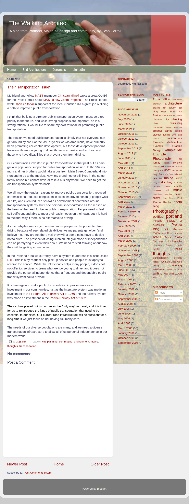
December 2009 (127, 221)
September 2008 (128, 255)
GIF (155, 170)
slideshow (158, 245)
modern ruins (161, 186)
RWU (157, 237)
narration (157, 194)
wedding (177, 265)
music (177, 190)
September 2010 (128, 196)
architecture (173, 103)
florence (177, 162)
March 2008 (125, 265)
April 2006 (124, 323)
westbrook (158, 269)
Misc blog (166, 182)
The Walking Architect (38, 23)
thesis (178, 248)
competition (158, 127)
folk (162, 166)
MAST (39, 95)
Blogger (101, 488)
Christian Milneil (68, 95)
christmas (157, 119)
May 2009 (124, 231)
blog (155, 111)
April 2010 (124, 201)
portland (174, 216)
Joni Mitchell (175, 174)
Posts (160, 292)
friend (168, 166)
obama (157, 198)
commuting (65, 341)
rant (166, 229)
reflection (177, 229)
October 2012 (126, 138)
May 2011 (124, 163)
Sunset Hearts (174, 245)
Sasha (167, 237)
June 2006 (124, 313)
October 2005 (126, 337)
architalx (157, 103)
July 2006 (124, 308)
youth (171, 273)
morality (178, 186)
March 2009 (125, 240)
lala (155, 178)
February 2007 (127, 284)
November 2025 (127, 114)
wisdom (178, 269)
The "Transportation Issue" (28, 87)
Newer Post (17, 464)
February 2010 (127, 211)
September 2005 (128, 342)
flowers (156, 166)
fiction (166, 163)
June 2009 (124, 226)
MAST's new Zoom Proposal (62, 99)
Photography (165, 211)
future (179, 166)
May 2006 (124, 318)
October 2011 (126, 143)
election (157, 134)
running (178, 233)
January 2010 (126, 216)
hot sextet (177, 170)
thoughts (12, 346)
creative (158, 130)
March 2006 (125, 328)
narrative (168, 194)
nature (178, 194)
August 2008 (125, 260)
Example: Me (172, 150)
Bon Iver (176, 111)
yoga (166, 273)
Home (11, 69)
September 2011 (128, 148)
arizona (156, 108)
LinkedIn (79, 69)
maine (94, 341)
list (160, 178)
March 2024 (125, 128)
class (155, 123)
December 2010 (127, 182)
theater (156, 249)
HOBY (167, 170)
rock (164, 233)
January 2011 (126, 177)
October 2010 (126, 192)
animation (177, 99)
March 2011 (125, 172)
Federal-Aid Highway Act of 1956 (53, 293)
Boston (157, 115)
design (178, 130)
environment (81, 341)
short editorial (24, 104)
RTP (10, 260)
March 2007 (125, 279)
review (156, 233)
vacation (165, 261)
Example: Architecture (167, 142)
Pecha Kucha (162, 202)
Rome (170, 233)
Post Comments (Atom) (38, 472)
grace (160, 170)
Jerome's (59, 69)
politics (158, 216)
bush (164, 115)
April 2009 (124, 235)
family (156, 162)
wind (169, 269)
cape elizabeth (174, 115)
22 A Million (161, 99)
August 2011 (125, 153)
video (173, 262)
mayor (156, 182)
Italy (155, 174)
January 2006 (126, 333)
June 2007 (124, 269)
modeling (177, 182)
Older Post (100, 464)
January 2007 (126, 289)
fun (173, 166)
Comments (163, 299)
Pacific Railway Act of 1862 (68, 298)
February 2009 (127, 245)
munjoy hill (161, 190)
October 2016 (126, 133)
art (164, 107)
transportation (27, 346)
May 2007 (124, 274)
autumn (172, 108)
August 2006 (125, 303)
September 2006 (128, 298)
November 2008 (127, 250)
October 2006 (126, 294)
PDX (179, 198)
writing (158, 273)
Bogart (164, 111)
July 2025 (124, 119)
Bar (180, 108)
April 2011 (124, 167)
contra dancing (174, 127)
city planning (50, 341)
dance (168, 130)
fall (180, 159)
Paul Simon (169, 198)
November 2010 (127, 187)
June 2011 (124, 158)
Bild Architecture (34, 69)
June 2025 (124, 124)
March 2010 (125, 206)
